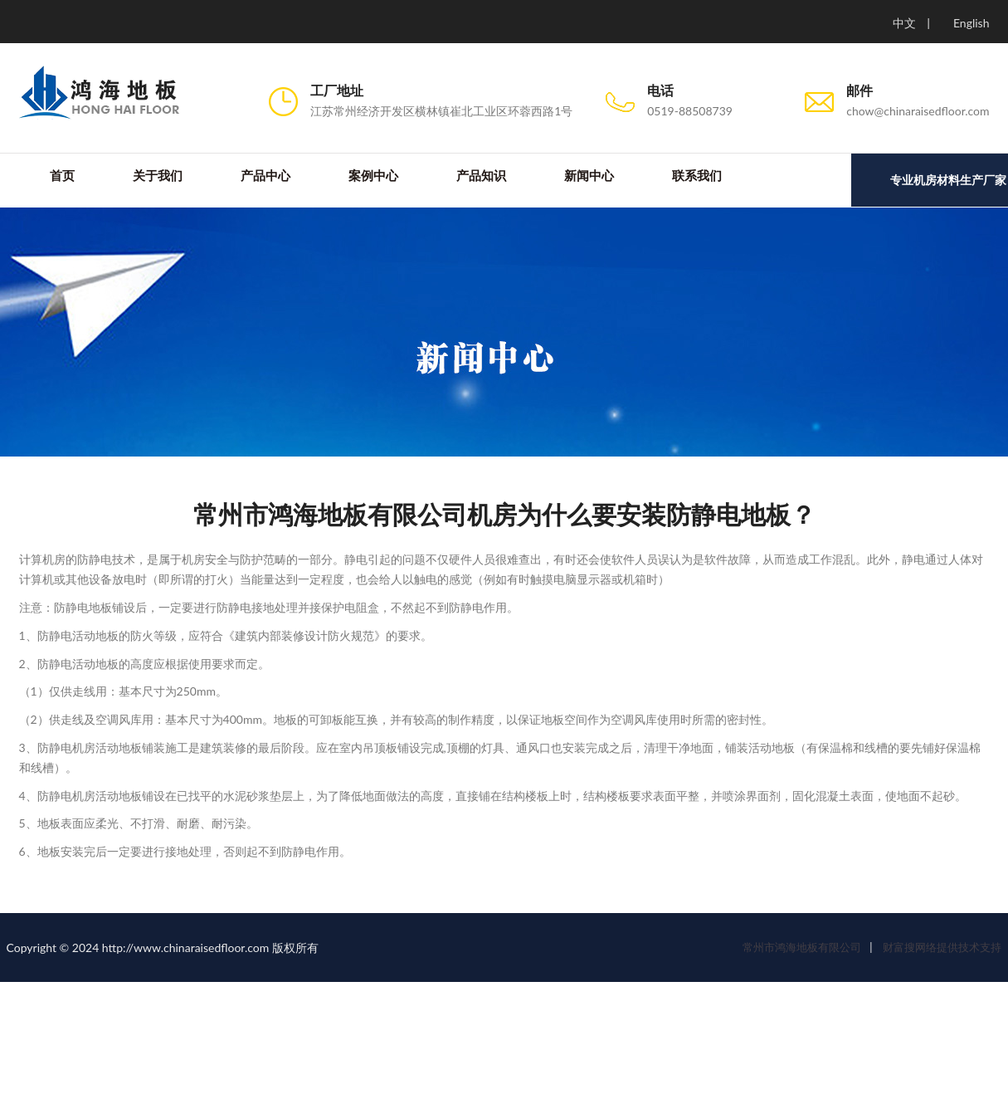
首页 (61, 175)
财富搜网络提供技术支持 (940, 948)
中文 (904, 23)
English (971, 23)
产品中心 (265, 175)
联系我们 (696, 175)
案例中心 (372, 175)
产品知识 (480, 175)
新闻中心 (588, 175)
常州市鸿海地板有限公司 (802, 948)
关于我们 (157, 175)
